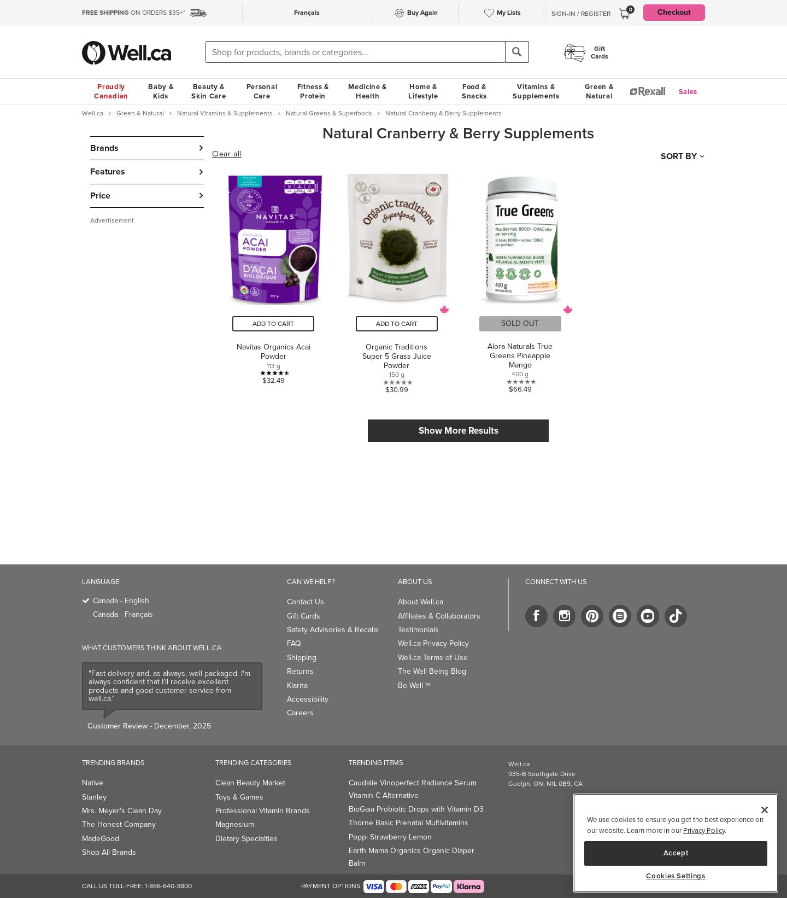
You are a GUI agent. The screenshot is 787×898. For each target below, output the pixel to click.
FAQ (294, 643)
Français (307, 13)
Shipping (301, 657)
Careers (300, 713)
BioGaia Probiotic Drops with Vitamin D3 (416, 809)
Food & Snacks (474, 91)
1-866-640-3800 (168, 886)
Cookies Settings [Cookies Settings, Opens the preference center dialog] (676, 876)
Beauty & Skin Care (208, 91)
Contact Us (305, 602)
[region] (675, 843)
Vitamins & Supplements (536, 91)
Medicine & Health (367, 91)
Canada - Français (123, 614)
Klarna (297, 685)
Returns (300, 671)
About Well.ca (420, 602)
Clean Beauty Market (250, 783)
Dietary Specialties (246, 838)
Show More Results (458, 431)
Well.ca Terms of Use (433, 657)
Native (92, 783)
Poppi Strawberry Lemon (390, 837)
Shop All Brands (109, 852)
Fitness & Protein (313, 91)
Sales (688, 91)
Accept (676, 853)
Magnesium (234, 824)
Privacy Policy (704, 830)
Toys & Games (239, 797)
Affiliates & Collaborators (439, 616)
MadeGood (100, 838)
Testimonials (418, 629)
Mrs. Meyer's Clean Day (122, 811)
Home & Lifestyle (423, 91)
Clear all (227, 154)
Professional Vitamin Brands (262, 811)
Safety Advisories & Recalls (333, 629)
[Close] (765, 810)
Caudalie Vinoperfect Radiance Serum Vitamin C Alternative (413, 789)
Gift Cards (303, 616)
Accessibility (307, 699)
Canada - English (121, 601)
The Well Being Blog (432, 671)
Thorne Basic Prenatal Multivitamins (408, 823)
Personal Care (262, 91)
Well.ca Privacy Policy (433, 643)
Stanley (94, 797)
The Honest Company (119, 824)
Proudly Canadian (111, 91)
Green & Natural (599, 91)
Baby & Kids (160, 91)
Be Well (414, 685)
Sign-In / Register (580, 13)
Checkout (674, 12)
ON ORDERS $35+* (133, 13)
